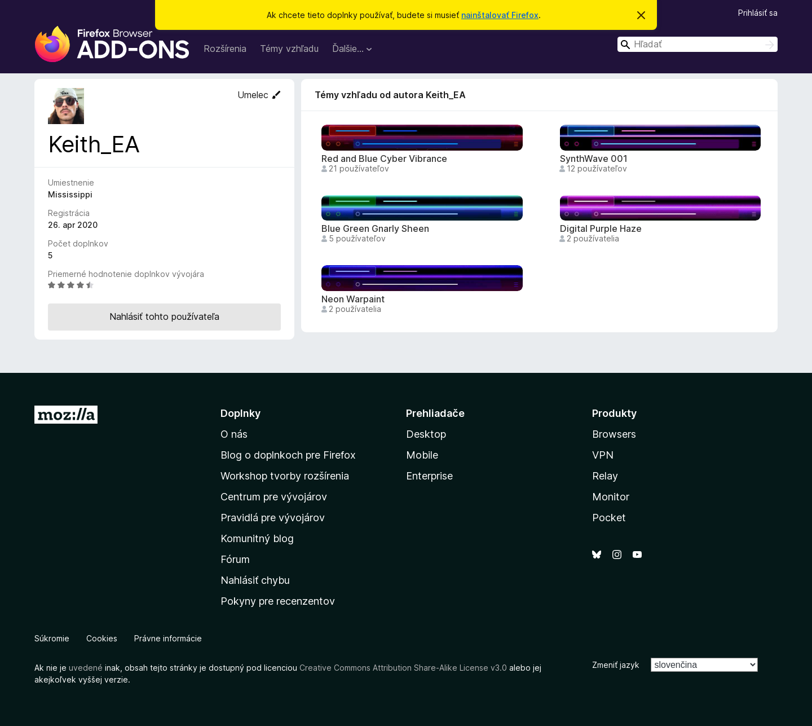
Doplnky (240, 413)
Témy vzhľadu (289, 48)
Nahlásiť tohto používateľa (164, 316)
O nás (234, 434)
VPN (603, 455)
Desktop (426, 434)
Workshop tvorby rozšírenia (284, 476)
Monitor (610, 497)
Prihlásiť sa (758, 12)
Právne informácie (168, 638)
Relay (605, 476)
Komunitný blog (257, 538)
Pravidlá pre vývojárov (272, 517)
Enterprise (429, 476)
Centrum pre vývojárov (273, 497)
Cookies (101, 638)
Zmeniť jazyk (615, 665)
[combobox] (697, 44)
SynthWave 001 (594, 158)
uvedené (86, 667)
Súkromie (51, 638)
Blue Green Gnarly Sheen (375, 228)
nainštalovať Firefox (500, 15)
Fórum (235, 559)
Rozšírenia (225, 48)
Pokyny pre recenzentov (277, 601)
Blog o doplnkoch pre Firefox (288, 455)
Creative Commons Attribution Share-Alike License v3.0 (403, 667)
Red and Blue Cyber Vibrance (384, 158)
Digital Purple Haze (601, 228)
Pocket (609, 517)
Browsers (614, 434)
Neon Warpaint (353, 299)
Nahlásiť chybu (255, 580)
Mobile (422, 455)
